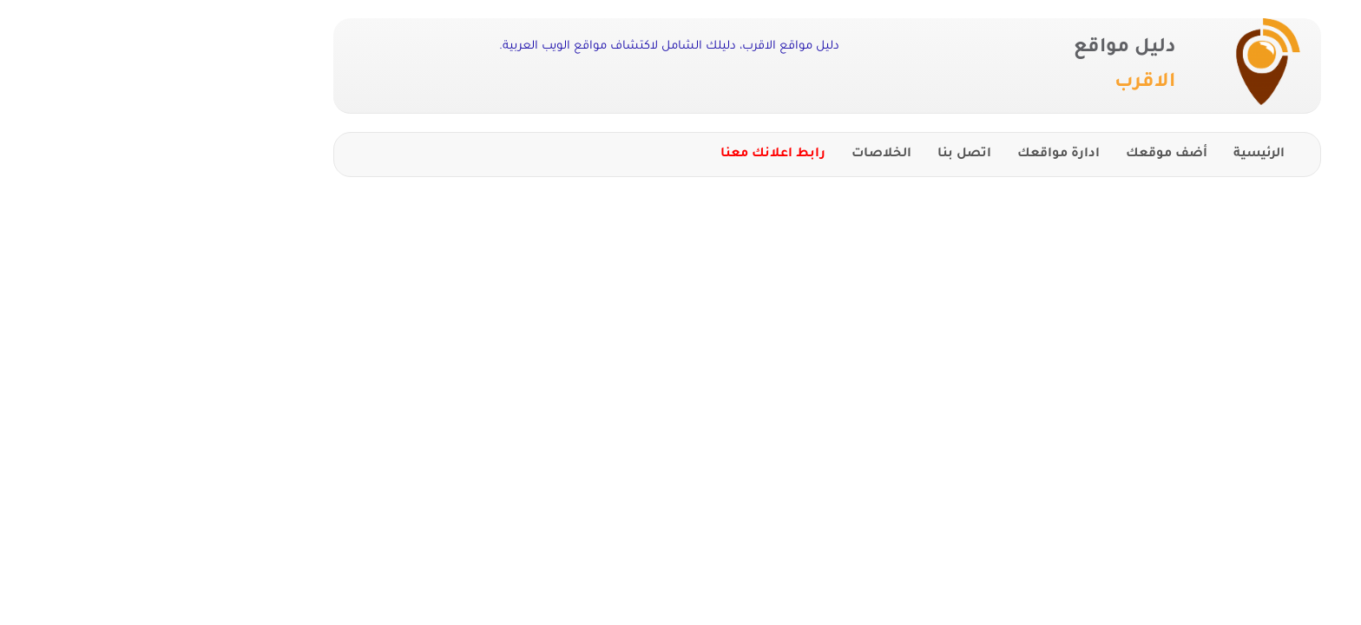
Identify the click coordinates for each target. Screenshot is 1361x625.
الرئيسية (1112, 154)
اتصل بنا (818, 154)
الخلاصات (735, 154)
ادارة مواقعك (912, 154)
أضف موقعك (1020, 154)
